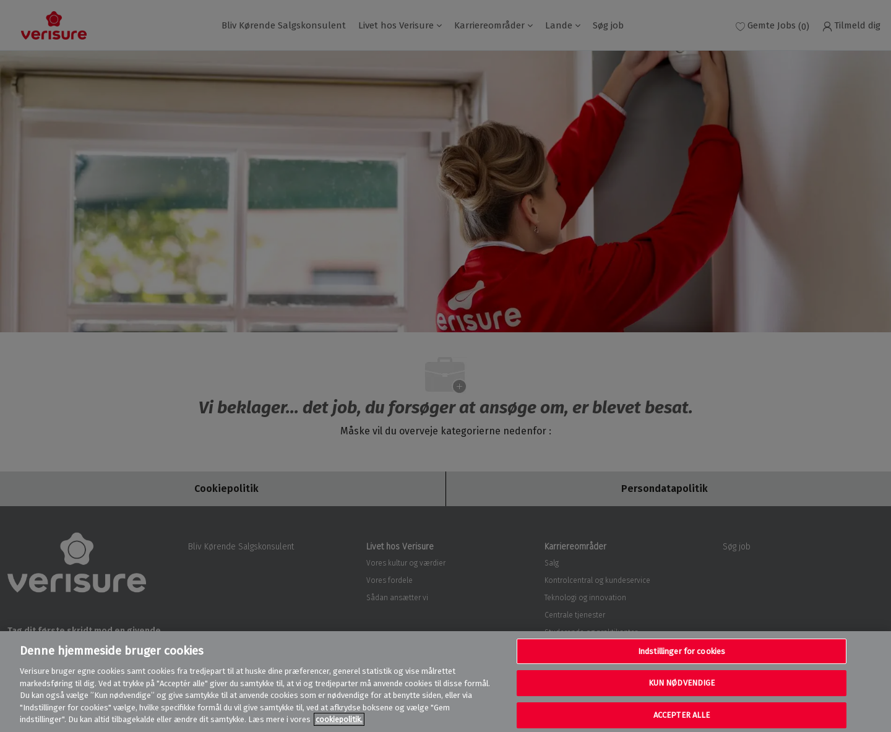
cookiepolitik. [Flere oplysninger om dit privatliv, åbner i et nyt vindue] (339, 719)
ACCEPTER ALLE (681, 715)
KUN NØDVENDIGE (681, 682)
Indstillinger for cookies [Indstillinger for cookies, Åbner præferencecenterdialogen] (681, 651)
